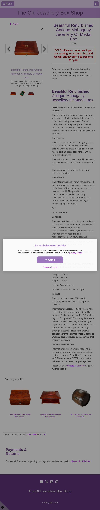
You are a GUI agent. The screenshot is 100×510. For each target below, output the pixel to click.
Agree (50, 259)
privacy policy (75, 252)
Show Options (50, 267)
